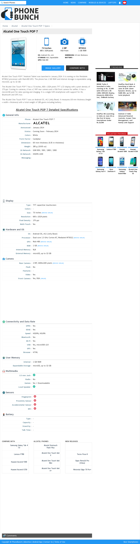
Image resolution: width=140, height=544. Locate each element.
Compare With (77, 68)
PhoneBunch (17, 542)
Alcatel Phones (41, 441)
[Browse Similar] (47, 213)
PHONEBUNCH (26, 13)
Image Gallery (53, 68)
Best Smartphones (131, 542)
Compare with (8, 441)
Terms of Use (59, 542)
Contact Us (48, 542)
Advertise (27, 542)
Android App (37, 542)
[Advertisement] (95, 14)
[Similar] (43, 278)
